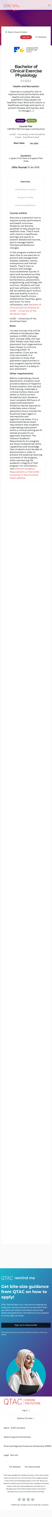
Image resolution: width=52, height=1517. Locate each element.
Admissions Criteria (25, 189)
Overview (25, 181)
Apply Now (26, 37)
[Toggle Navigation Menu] (49, 5)
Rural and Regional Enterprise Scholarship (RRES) (27, 1446)
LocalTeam (44, 1505)
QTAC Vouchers (18, 1428)
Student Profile (25, 197)
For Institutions (32, 1467)
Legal (6, 1455)
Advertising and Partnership (17, 1437)
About (7, 1428)
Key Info (14, 1455)
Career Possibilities (25, 205)
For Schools (14, 1467)
